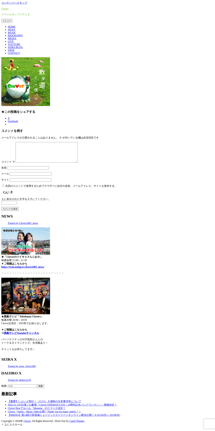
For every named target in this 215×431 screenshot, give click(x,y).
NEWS (11, 29)
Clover (4, 8)
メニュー (7, 21)
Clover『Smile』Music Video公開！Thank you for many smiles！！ (44, 415)
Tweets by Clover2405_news (23, 227)
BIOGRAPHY (15, 35)
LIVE (11, 41)
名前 (4, 171)
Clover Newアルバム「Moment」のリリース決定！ (37, 412)
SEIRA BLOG (15, 47)
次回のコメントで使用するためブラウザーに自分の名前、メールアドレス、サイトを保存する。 (61, 189)
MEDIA (12, 38)
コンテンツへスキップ (14, 2)
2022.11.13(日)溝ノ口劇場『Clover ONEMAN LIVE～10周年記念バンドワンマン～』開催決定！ (62, 408)
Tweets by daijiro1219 (19, 384)
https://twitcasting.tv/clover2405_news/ (22, 270)
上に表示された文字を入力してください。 (26, 203)
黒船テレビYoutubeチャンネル (21, 337)
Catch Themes (76, 425)
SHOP (11, 50)
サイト (5, 183)
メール (5, 177)
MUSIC (12, 32)
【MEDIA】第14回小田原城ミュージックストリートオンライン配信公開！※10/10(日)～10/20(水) (64, 419)
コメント (8, 165)
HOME (11, 26)
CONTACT (14, 53)
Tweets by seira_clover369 (22, 370)
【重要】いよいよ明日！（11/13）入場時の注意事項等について (44, 405)
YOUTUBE (14, 44)
